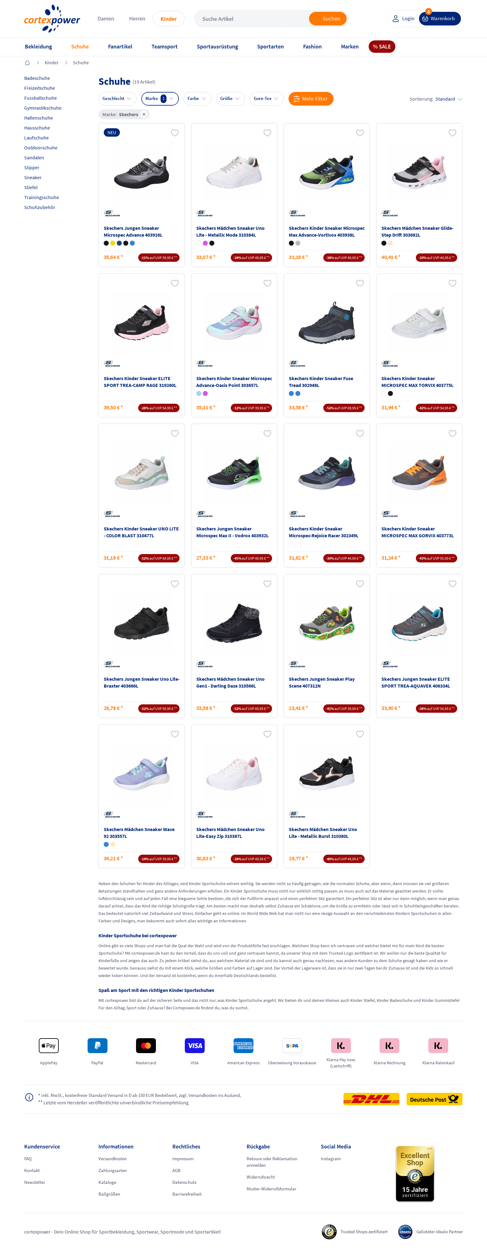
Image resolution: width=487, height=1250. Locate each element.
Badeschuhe (37, 78)
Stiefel (31, 187)
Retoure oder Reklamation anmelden (274, 1162)
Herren (137, 18)
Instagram (331, 1159)
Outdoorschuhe (40, 147)
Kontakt (32, 1170)
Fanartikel (120, 46)
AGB (176, 1170)
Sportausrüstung (217, 46)
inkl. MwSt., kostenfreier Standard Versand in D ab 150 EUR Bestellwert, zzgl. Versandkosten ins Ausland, (148, 1095)
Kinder (169, 18)
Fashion (312, 46)
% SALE (382, 46)
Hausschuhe (37, 128)
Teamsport (165, 46)
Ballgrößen (109, 1194)
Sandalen (34, 157)
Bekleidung (38, 46)
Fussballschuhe (40, 98)
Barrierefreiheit (188, 1194)
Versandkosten (114, 1159)
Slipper (31, 167)
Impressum (184, 1159)
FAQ (28, 1159)
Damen (106, 18)
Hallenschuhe (38, 118)
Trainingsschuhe (41, 197)
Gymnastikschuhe (42, 108)
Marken (350, 46)
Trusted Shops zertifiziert (356, 1232)
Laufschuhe (36, 137)
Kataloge (107, 1182)
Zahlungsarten (113, 1170)
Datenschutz (185, 1182)
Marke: (125, 114)
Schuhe (80, 46)
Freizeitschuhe (39, 88)
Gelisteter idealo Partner (437, 1232)
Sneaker (33, 177)
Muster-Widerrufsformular (274, 1189)
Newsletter (35, 1182)
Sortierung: (436, 98)
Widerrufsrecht (262, 1177)
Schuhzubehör (39, 207)
